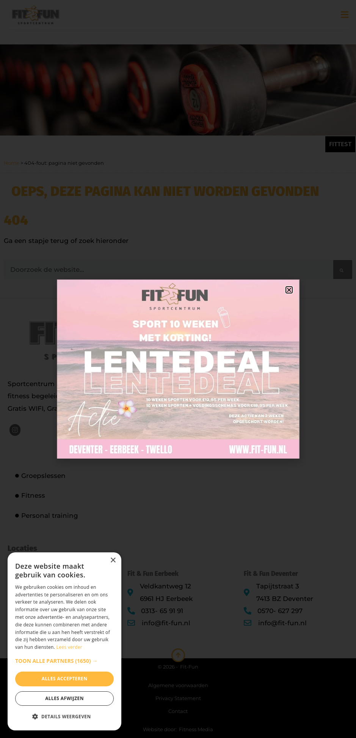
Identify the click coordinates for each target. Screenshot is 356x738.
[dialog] (64, 641)
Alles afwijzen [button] (64, 698)
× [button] (113, 560)
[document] (178, 369)
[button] (64, 661)
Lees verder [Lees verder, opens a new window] (69, 647)
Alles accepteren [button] (65, 678)
